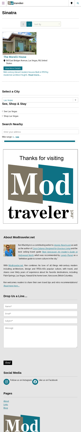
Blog (6, 384)
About (6, 377)
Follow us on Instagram (18, 358)
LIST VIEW (29, 24)
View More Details (38, 44)
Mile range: (7, 113)
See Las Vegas (10, 87)
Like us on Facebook (45, 358)
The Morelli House (40, 32)
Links (6, 380)
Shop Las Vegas (11, 92)
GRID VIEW (23, 24)
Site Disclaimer (47, 429)
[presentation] (25, 330)
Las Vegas (71, 3)
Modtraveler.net (16, 241)
